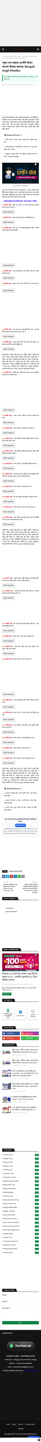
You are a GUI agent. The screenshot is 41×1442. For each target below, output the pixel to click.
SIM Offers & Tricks (21, 1177)
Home (4, 56)
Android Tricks (21, 1155)
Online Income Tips (21, 1204)
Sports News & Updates (21, 1222)
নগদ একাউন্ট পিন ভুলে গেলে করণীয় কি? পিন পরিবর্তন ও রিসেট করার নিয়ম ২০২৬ (24, 1108)
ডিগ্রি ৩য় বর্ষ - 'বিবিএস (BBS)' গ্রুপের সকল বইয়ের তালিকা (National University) (25, 1061)
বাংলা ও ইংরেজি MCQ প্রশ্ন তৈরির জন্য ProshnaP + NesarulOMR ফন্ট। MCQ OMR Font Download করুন (25, 1073)
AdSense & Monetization (21, 1226)
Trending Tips (21, 1170)
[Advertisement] (20, 23)
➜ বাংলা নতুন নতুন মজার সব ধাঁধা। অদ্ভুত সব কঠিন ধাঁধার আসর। (20, 808)
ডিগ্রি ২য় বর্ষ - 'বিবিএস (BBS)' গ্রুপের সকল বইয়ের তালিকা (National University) (25, 1051)
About (14, 1424)
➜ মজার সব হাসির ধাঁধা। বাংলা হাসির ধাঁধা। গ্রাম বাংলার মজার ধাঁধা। (20, 794)
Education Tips (21, 1196)
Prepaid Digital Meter (21, 1249)
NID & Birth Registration (21, 1230)
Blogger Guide (21, 1159)
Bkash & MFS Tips (21, 1185)
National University (21, 1189)
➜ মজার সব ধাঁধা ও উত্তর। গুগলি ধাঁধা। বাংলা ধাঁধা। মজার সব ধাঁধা (20, 801)
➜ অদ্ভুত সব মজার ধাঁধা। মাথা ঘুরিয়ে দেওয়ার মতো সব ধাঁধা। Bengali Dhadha (20, 155)
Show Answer (8, 212)
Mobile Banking (21, 1192)
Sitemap (20, 1429)
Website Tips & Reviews (21, 1181)
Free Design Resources (21, 1241)
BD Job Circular (21, 1252)
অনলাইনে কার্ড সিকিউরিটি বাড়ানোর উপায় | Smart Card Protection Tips (24, 1098)
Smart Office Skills (21, 1215)
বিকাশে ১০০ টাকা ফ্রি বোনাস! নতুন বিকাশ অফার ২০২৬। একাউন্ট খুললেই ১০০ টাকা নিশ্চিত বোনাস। (19, 977)
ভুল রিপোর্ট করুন (20, 825)
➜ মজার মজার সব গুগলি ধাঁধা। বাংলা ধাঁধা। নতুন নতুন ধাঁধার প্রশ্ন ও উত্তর (20, 148)
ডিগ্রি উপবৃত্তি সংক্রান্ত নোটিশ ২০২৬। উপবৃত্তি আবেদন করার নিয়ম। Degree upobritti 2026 (25, 1086)
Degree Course (21, 1166)
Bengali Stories (21, 1234)
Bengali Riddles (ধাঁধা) (13, 56)
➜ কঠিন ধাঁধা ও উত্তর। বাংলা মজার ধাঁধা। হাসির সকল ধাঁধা (20, 141)
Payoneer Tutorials (21, 1245)
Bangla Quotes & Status (21, 1200)
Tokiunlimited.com (31, 1371)
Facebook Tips (21, 1162)
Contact (20, 1424)
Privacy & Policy (30, 1424)
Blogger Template (21, 1211)
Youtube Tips (21, 1237)
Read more (6, 994)
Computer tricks (21, 1174)
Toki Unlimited (9, 85)
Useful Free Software (21, 1219)
